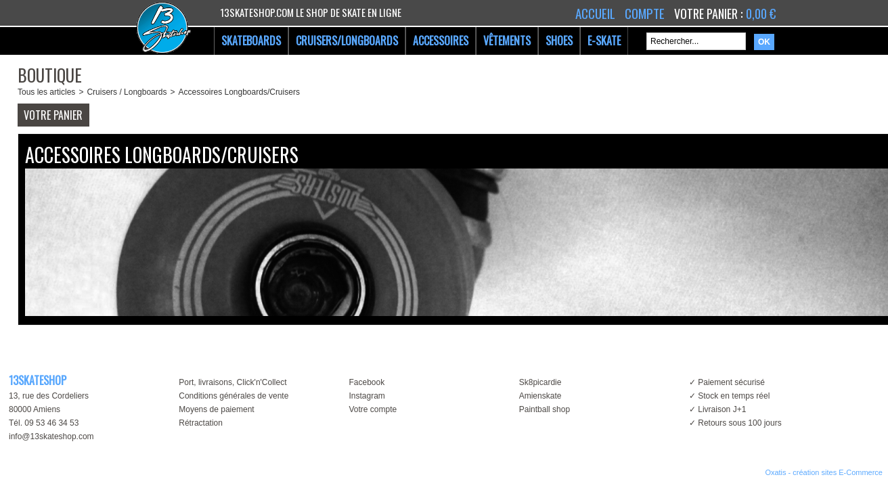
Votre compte (373, 409)
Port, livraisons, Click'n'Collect (232, 382)
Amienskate (540, 396)
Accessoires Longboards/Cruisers (238, 92)
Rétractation (201, 423)
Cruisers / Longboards (126, 92)
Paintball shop (544, 409)
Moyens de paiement (216, 409)
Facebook (366, 382)
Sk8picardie (540, 382)
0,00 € (761, 13)
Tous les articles (46, 92)
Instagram (366, 396)
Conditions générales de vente (233, 396)
